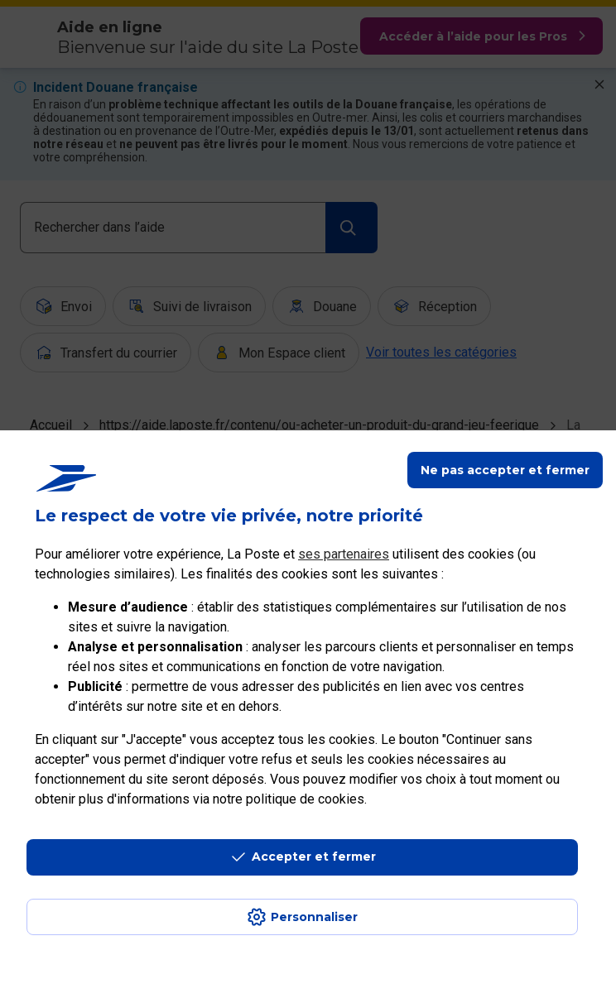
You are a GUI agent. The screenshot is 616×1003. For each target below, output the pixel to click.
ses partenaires (343, 554)
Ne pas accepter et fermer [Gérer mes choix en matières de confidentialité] (505, 470)
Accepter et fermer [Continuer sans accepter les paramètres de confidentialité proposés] (314, 856)
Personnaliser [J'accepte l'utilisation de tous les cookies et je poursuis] (314, 916)
